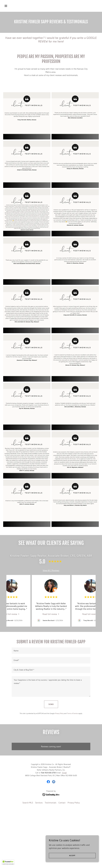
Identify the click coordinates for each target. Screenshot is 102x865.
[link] (11, 613)
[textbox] (51, 650)
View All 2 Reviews (51, 570)
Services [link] (39, 861)
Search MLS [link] (27, 861)
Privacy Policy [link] (59, 713)
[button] (14, 6)
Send (51, 704)
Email (64, 832)
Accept (72, 855)
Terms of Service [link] (72, 713)
